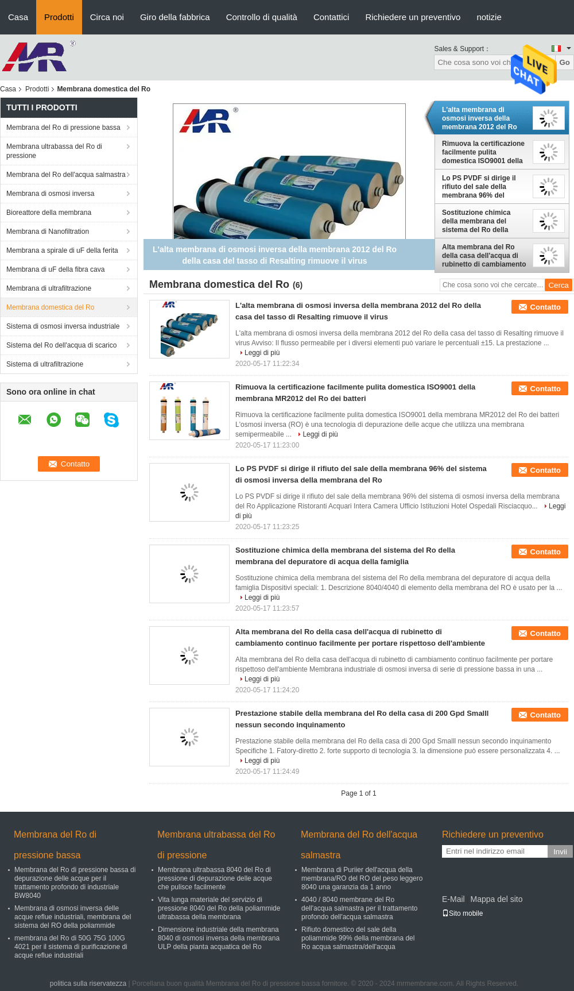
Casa (18, 17)
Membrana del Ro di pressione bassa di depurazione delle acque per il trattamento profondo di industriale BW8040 (74, 883)
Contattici (331, 17)
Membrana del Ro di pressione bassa (63, 128)
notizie (488, 17)
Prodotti (59, 17)
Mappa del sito (496, 899)
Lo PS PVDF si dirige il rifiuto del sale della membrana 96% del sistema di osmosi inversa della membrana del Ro (485, 186)
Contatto (545, 307)
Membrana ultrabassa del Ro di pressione (54, 151)
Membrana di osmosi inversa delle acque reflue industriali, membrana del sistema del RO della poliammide (72, 917)
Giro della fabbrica (175, 17)
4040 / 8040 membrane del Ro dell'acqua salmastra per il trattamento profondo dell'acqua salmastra (359, 908)
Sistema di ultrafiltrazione (44, 364)
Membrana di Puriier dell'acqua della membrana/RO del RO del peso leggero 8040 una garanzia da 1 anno (361, 878)
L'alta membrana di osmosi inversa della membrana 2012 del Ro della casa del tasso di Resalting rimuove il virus (484, 118)
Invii (560, 851)
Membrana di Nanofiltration (47, 231)
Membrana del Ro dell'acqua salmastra (66, 175)
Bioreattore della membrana (48, 213)
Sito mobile (462, 913)
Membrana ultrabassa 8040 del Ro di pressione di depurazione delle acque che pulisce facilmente (215, 878)
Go (564, 62)
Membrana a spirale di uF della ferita (62, 250)
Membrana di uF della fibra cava (55, 269)
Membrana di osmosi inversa (50, 194)
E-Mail (453, 899)
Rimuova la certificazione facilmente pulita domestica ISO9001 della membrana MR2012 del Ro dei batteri (485, 152)
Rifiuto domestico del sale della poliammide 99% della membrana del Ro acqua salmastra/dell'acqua (357, 938)
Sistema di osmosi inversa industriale (62, 326)
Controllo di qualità (261, 17)
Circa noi (107, 17)
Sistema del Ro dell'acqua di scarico (61, 345)
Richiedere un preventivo (412, 17)
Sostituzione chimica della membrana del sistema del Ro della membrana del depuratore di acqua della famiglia (484, 221)
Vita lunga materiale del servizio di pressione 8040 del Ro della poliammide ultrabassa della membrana (219, 908)
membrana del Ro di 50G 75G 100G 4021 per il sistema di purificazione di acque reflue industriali (70, 946)
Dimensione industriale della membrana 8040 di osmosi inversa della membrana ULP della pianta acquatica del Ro (219, 938)
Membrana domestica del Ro (50, 307)
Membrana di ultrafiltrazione (48, 288)
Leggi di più (262, 353)
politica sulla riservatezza (88, 984)
